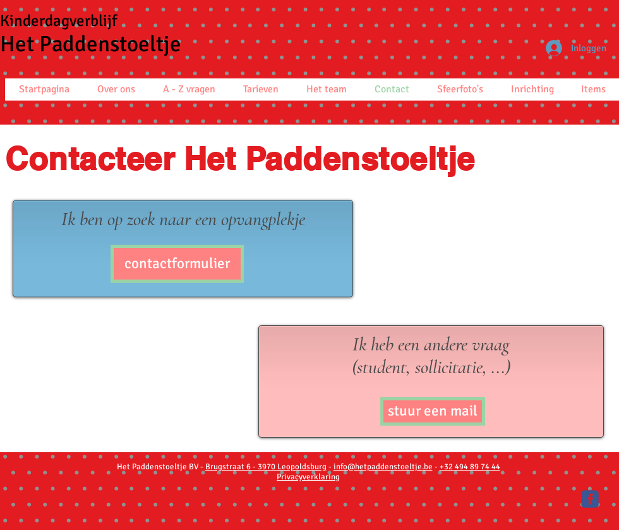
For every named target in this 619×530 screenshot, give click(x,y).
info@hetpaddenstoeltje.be (383, 467)
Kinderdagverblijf (58, 20)
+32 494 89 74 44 (470, 467)
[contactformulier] (177, 264)
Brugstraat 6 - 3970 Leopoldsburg (266, 467)
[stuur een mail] (432, 411)
